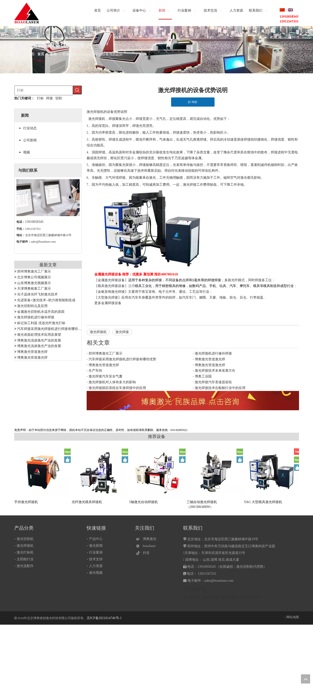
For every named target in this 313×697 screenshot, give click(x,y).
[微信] (147, 545)
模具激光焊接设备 (111, 286)
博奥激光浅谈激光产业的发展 (39, 340)
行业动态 (30, 128)
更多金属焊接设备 (107, 303)
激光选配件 (25, 566)
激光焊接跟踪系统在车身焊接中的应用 (117, 388)
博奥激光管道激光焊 (32, 352)
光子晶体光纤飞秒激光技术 (37, 294)
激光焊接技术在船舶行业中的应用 (220, 388)
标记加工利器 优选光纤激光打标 (41, 323)
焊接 (49, 98)
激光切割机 (25, 539)
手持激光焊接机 (26, 502)
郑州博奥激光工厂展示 (34, 271)
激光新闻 (96, 545)
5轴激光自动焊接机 (143, 502)
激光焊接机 (96, 119)
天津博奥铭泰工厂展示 (34, 288)
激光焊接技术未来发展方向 (215, 370)
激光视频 (96, 572)
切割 (58, 98)
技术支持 (96, 559)
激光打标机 (25, 552)
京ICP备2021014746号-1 (104, 618)
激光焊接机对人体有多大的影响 (112, 382)
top (305, 678)
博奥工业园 (203, 376)
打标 (40, 98)
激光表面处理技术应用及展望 (39, 334)
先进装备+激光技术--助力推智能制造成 (46, 300)
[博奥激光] (147, 539)
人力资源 (96, 566)
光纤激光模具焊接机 (87, 502)
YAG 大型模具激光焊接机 (263, 502)
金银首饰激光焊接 (111, 292)
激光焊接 (122, 332)
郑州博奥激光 (251, 597)
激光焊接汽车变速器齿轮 (213, 382)
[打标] (43, 90)
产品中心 (96, 539)
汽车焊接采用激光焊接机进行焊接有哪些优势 (51, 329)
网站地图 (292, 617)
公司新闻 (30, 140)
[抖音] (147, 552)
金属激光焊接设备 (111, 280)
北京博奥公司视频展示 (34, 277)
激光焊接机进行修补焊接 (35, 317)
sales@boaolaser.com (43, 241)
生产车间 (95, 370)
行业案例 (96, 552)
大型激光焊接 (108, 297)
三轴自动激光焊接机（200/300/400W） (202, 504)
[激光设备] (193, 400)
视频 (26, 152)
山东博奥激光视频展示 (34, 283)
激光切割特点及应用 (32, 306)
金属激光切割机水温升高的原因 (40, 312)
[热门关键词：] (77, 90)
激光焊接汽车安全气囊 (105, 376)
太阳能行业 (25, 559)
